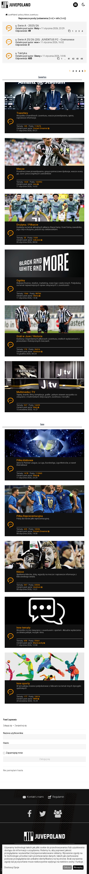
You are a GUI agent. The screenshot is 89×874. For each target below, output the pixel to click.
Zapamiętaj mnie (14, 753)
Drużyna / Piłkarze (27, 224)
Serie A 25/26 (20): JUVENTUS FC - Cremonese (46, 39)
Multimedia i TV (26, 392)
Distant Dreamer (40, 128)
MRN (35, 699)
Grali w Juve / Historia (29, 336)
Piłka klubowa (25, 460)
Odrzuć (67, 867)
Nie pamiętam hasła (13, 770)
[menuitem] (33, 797)
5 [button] (82, 71)
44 (82, 59)
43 (77, 59)
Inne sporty (23, 683)
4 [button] (79, 71)
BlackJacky (38, 643)
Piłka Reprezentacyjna (30, 516)
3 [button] (76, 71)
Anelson (37, 351)
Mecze (20, 168)
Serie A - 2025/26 (28, 25)
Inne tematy (23, 627)
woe (36, 42)
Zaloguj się (7, 725)
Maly (36, 28)
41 (69, 59)
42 (73, 59)
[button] (85, 71)
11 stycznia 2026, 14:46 (54, 56)
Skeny (37, 56)
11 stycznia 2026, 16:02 (52, 42)
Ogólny (21, 280)
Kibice (20, 571)
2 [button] (73, 71)
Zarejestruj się (21, 725)
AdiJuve (36, 240)
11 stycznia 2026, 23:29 (52, 28)
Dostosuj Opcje (11, 867)
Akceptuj (78, 867)
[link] (51, 18)
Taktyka (22, 53)
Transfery (22, 113)
